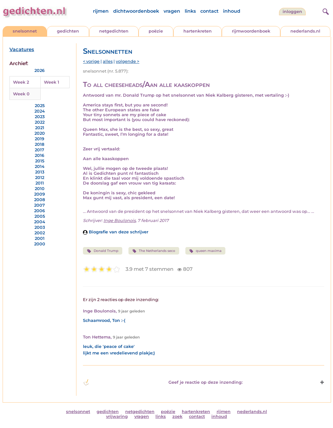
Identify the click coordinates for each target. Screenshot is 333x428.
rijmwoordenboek (251, 31)
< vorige (91, 61)
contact (209, 11)
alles (108, 61)
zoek (177, 416)
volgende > (127, 61)
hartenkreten (197, 31)
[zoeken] (324, 10)
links (190, 11)
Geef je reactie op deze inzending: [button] (163, 382)
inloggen (292, 11)
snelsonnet (25, 31)
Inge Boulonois (119, 220)
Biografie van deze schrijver (115, 231)
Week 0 (21, 93)
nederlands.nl (305, 31)
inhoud (231, 11)
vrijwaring (117, 416)
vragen (172, 11)
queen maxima (205, 251)
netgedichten (113, 31)
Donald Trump (102, 251)
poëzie (156, 31)
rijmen (101, 11)
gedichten (68, 31)
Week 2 (21, 82)
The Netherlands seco (153, 251)
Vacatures (21, 49)
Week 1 (51, 82)
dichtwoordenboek (136, 11)
